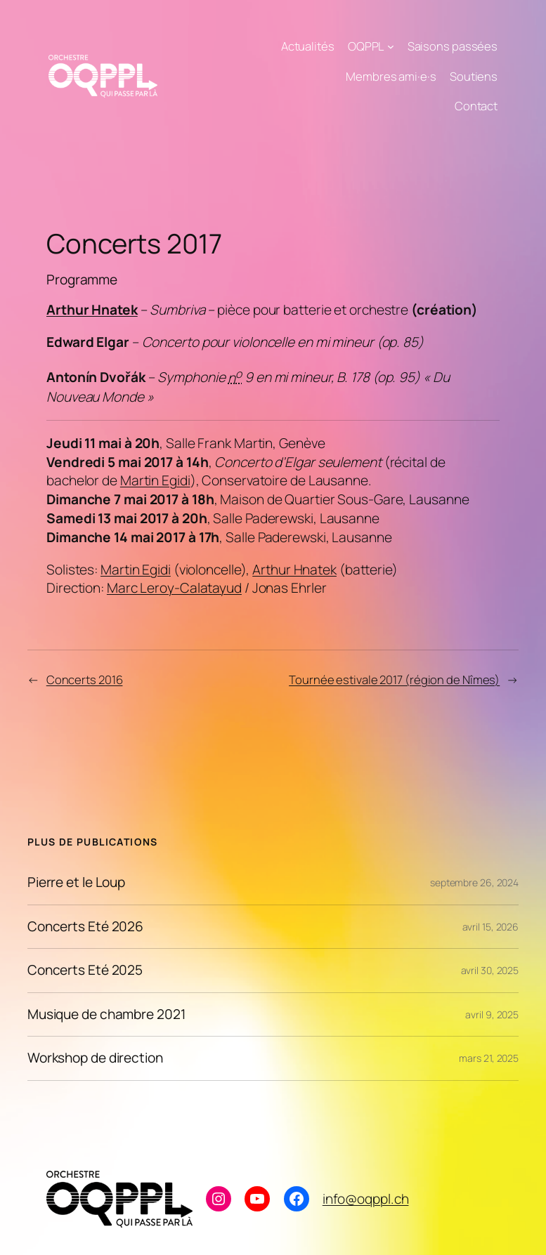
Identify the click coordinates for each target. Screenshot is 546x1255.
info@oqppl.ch (366, 1199)
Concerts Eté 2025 (85, 970)
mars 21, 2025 (489, 1058)
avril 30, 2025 (490, 970)
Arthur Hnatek (92, 310)
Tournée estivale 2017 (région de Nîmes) (394, 679)
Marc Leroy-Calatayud (174, 588)
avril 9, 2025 (492, 1014)
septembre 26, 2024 (474, 882)
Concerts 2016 (84, 679)
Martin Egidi (155, 480)
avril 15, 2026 (490, 926)
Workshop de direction (95, 1058)
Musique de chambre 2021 (106, 1015)
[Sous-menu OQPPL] (390, 46)
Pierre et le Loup (76, 883)
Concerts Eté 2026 (85, 927)
